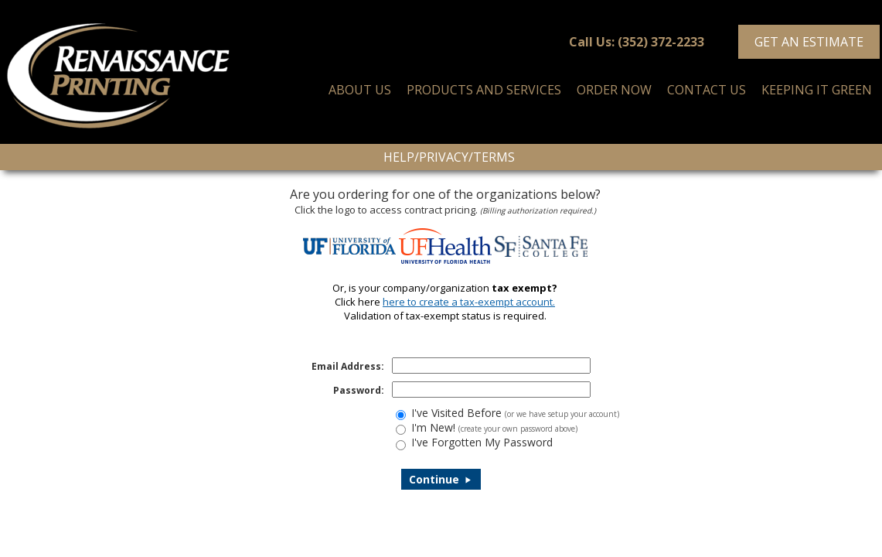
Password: (358, 390)
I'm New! (494, 427)
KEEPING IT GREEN (816, 89)
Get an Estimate (808, 41)
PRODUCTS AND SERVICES (484, 89)
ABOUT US (360, 89)
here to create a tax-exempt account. (469, 302)
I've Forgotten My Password (482, 442)
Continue (441, 479)
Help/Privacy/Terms (449, 157)
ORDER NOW (614, 89)
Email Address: (348, 366)
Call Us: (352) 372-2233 (636, 41)
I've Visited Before (515, 412)
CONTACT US (706, 89)
